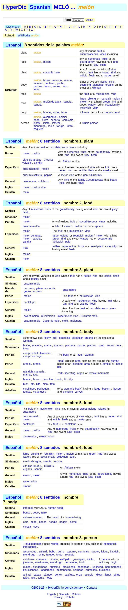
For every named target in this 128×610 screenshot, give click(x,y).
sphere (99, 226)
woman (96, 87)
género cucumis (45, 288)
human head (112, 112)
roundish (106, 98)
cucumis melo (51, 72)
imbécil (56, 123)
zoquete (38, 129)
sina (45, 384)
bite (57, 226)
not (101, 562)
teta (65, 86)
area (77, 360)
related (102, 408)
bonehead (83, 567)
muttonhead (63, 570)
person (106, 559)
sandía (38, 104)
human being (73, 517)
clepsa (27, 526)
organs (110, 84)
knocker (48, 379)
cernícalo (67, 120)
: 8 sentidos (43, 141)
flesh (103, 64)
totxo (49, 577)
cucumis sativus (32, 175)
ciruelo (54, 559)
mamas (38, 83)
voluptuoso (39, 391)
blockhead (69, 567)
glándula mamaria (33, 371)
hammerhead (113, 567)
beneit (58, 574)
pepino (48, 175)
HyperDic (14, 7)
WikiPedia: (28, 35)
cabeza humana (32, 517)
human (115, 360)
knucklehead (30, 570)
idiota (46, 123)
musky (108, 75)
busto (46, 80)
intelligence (29, 546)
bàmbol (48, 574)
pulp (95, 107)
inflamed (77, 363)
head (55, 517)
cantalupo (28, 424)
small (61, 360)
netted (105, 72)
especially (111, 246)
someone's (110, 543)
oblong (92, 98)
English (51, 594)
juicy (95, 64)
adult (80, 354)
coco (56, 112)
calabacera (29, 181)
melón (36, 153)
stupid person (90, 123)
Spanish (40, 7)
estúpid (88, 574)
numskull (55, 567)
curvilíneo (28, 388)
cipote (37, 123)
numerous (94, 58)
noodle (53, 522)
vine (113, 69)
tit (65, 379)
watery (92, 104)
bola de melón (31, 226)
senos (56, 86)
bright (114, 562)
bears (113, 179)
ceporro (55, 120)
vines (103, 54)
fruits (105, 58)
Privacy (58, 597)
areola (26, 363)
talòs (26, 577)
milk (111, 81)
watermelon (30, 481)
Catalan (76, 594)
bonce (47, 112)
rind (115, 61)
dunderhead (40, 567)
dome (73, 522)
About (89, 19)
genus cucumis (33, 291)
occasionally (112, 104)
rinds (81, 182)
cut (85, 226)
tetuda (26, 391)
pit (32, 384)
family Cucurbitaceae (90, 179)
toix (33, 577)
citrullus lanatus (32, 159)
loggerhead (47, 570)
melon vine (67, 175)
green (106, 101)
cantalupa (29, 302)
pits (38, 384)
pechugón (43, 388)
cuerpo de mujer (32, 356)
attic (25, 522)
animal (63, 117)
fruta (25, 247)
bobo (37, 120)
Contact (91, 587)
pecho (60, 83)
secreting (85, 84)
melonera (76, 320)
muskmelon (103, 93)
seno (47, 86)
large (83, 98)
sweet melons (88, 408)
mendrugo (40, 126)
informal (85, 112)
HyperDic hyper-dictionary (65, 587)
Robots (70, 597)
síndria (27, 486)
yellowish (85, 107)
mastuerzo (41, 562)
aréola (36, 363)
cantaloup (70, 424)
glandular (98, 84)
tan (64, 303)
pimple (107, 363)
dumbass (91, 570)
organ (80, 373)
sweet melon (31, 316)
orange (84, 303)
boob (59, 379)
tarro (64, 112)
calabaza (43, 181)
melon (47, 61)
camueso (41, 559)
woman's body (72, 388)
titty (71, 379)
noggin (64, 522)
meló (26, 192)
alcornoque (49, 117)
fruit (99, 51)
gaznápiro (78, 559)
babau (37, 574)
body (81, 246)
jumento (28, 562)
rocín (51, 126)
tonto (70, 126)
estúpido (65, 559)
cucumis (29, 288)
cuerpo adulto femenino (37, 353)
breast (26, 379)
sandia (67, 101)
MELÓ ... (64, 7)
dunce (26, 567)
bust (25, 384)
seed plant (97, 246)
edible (83, 75)
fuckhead (104, 570)
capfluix (69, 574)
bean (34, 522)
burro (45, 120)
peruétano (71, 562)
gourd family (87, 61)
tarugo (60, 126)
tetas (36, 89)
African (67, 161)
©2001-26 (37, 587)
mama (68, 80)
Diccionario (13, 26)
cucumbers (69, 289)
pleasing (68, 391)
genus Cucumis (92, 175)
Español (13, 45)
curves (79, 391)
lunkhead (97, 567)
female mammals (99, 373)
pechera (49, 83)
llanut (108, 574)
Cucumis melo (89, 316)
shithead (78, 570)
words (54, 543)
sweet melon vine (68, 316)
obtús (117, 574)
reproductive (69, 246)
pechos (38, 86)
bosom (37, 379)
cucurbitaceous (89, 54)
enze (79, 574)
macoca (57, 80)
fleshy (103, 81)
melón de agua (52, 101)
